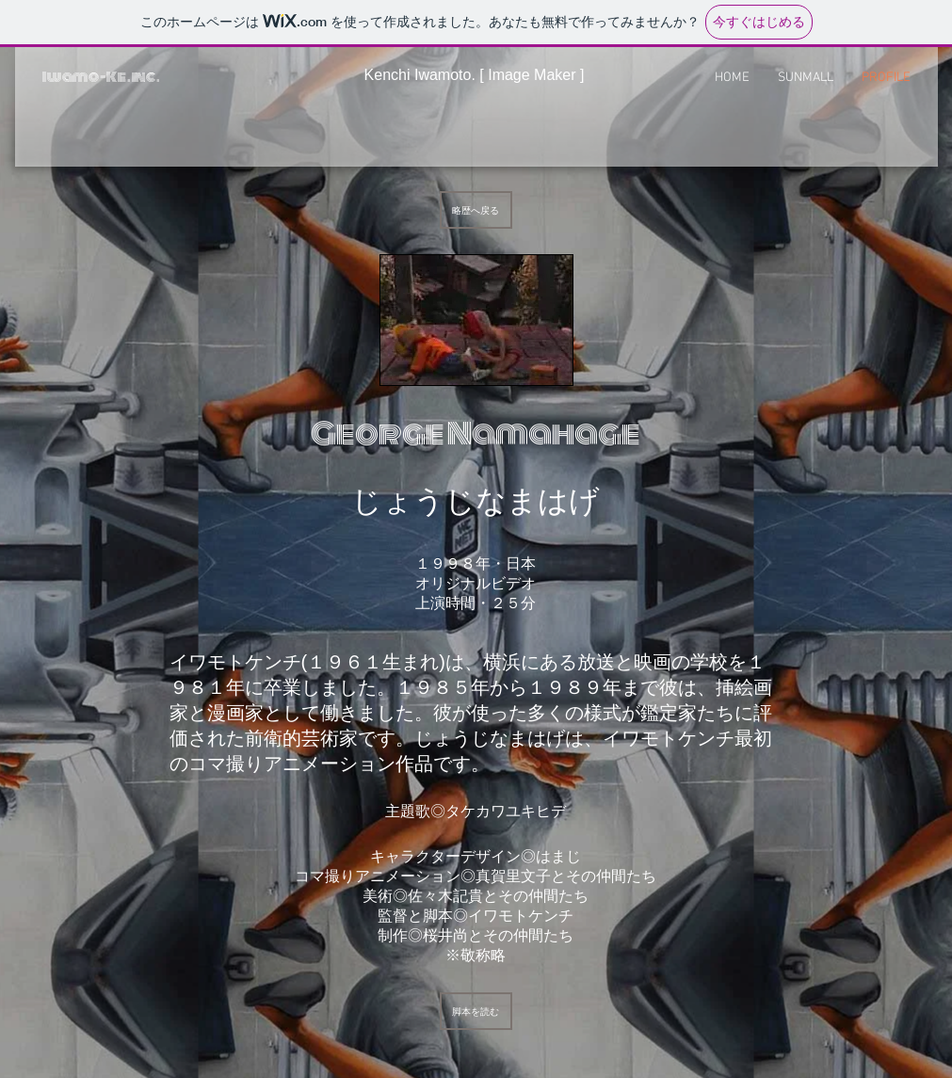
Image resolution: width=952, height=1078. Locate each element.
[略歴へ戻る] (476, 210)
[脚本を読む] (476, 1011)
